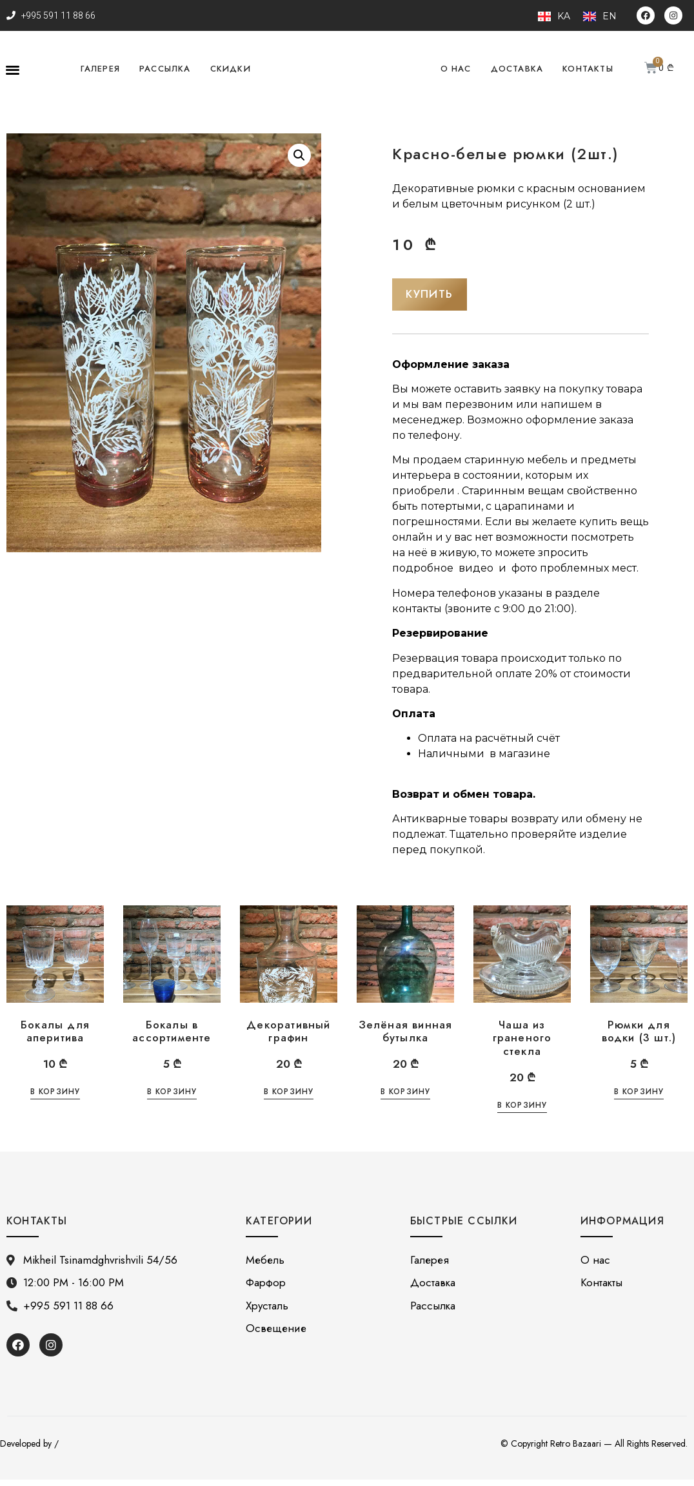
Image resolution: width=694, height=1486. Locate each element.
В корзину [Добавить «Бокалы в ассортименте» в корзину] (172, 1100)
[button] (12, 69)
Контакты (587, 69)
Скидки (230, 69)
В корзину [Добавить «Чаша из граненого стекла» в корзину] (522, 1112)
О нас (456, 69)
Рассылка (165, 69)
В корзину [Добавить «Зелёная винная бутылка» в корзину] (406, 1100)
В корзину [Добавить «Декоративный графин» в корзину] (289, 1100)
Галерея (100, 69)
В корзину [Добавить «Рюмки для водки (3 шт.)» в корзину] (639, 1100)
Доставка (517, 69)
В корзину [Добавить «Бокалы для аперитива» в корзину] (55, 1100)
